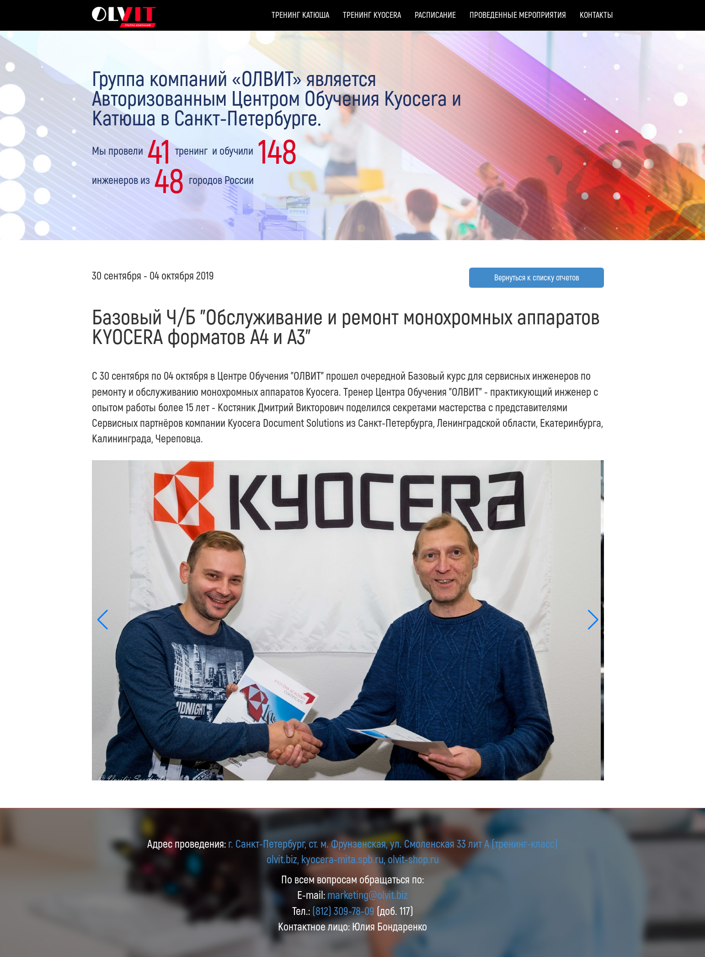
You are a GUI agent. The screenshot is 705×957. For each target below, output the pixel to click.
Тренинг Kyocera (372, 15)
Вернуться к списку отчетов (536, 277)
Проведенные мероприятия (518, 15)
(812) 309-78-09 (343, 910)
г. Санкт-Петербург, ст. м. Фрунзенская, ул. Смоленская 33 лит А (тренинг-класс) (393, 843)
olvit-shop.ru (413, 859)
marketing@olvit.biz (367, 894)
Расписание (435, 15)
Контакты (596, 15)
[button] (593, 620)
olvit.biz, (283, 859)
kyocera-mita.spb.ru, (343, 859)
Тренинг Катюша (300, 15)
